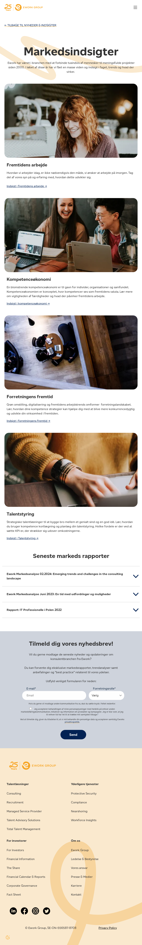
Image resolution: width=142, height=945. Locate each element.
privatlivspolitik (72, 722)
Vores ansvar (79, 868)
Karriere (76, 885)
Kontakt (76, 894)
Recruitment (15, 802)
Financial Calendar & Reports (26, 877)
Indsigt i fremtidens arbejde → (27, 186)
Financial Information (21, 859)
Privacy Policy (108, 928)
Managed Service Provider (24, 811)
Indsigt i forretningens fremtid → (28, 421)
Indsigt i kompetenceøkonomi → (28, 303)
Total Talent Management (23, 829)
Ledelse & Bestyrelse (85, 859)
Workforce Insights (83, 820)
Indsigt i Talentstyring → (22, 538)
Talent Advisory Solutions (23, 820)
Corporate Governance (22, 885)
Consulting (14, 793)
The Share (13, 868)
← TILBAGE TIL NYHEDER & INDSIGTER (30, 25)
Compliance (79, 802)
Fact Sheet (14, 894)
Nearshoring (79, 811)
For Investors (15, 850)
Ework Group (80, 850)
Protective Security (84, 793)
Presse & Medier (82, 877)
